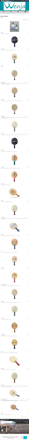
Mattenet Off (2, 368)
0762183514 (17, 430)
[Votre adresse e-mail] (6, 422)
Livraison (6, 0)
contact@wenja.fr (18, 431)
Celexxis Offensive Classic (4, 284)
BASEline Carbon (3, 116)
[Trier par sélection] (24, 19)
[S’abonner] (13, 422)
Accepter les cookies (25, 437)
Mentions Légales (10, 0)
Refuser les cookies (22, 437)
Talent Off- (2, 200)
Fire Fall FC (2, 234)
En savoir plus (12, 438)
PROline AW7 (2, 99)
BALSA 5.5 (2, 351)
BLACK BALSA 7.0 (3, 150)
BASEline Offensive (3, 82)
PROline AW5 (2, 301)
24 (27, 19)
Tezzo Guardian (2, 217)
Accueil (13, 0)
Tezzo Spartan (2, 133)
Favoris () (22, 0)
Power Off (2, 65)
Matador (2, 413)
